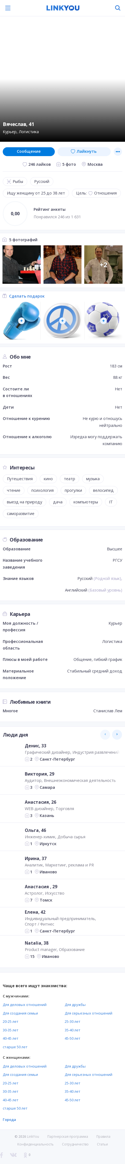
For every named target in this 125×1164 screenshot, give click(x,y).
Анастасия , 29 (41, 887)
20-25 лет (10, 1021)
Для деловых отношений (25, 1004)
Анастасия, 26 (40, 802)
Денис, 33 (35, 746)
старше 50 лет (15, 1046)
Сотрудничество (75, 1144)
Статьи (102, 1144)
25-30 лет (72, 1021)
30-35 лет (10, 1030)
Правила (103, 1136)
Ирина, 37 (36, 858)
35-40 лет (72, 1030)
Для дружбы (75, 1004)
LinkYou (33, 1136)
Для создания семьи (20, 1013)
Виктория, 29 (39, 774)
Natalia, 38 (36, 943)
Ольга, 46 (35, 830)
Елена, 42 (35, 912)
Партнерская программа (67, 1136)
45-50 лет (72, 1038)
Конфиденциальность (35, 1144)
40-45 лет (10, 1038)
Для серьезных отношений (88, 1013)
